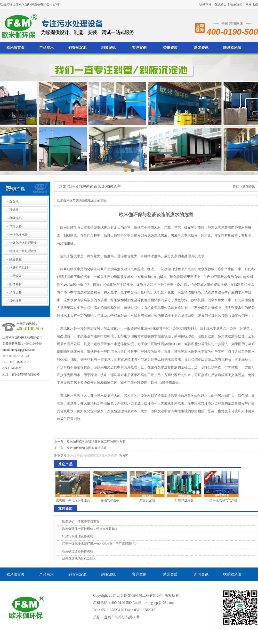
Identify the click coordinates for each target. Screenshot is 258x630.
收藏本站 (205, 4)
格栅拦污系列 (18, 267)
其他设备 (15, 300)
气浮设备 (15, 226)
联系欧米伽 (232, 48)
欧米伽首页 (15, 48)
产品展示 (46, 48)
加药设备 (15, 276)
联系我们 (236, 4)
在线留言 (220, 4)
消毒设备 (15, 292)
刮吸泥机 (108, 48)
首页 (236, 186)
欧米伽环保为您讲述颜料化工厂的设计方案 (96, 442)
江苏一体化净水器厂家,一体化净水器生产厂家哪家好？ (99, 544)
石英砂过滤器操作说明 (77, 551)
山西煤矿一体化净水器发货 (80, 521)
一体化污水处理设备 (23, 243)
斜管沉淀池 (77, 48)
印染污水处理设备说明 (77, 536)
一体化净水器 (18, 234)
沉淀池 (14, 201)
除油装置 (15, 259)
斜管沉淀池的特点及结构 (79, 559)
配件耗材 (15, 284)
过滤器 (14, 210)
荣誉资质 (170, 48)
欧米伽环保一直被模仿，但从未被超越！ (90, 529)
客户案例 (139, 48)
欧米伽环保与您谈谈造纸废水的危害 (92, 455)
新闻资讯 (201, 48)
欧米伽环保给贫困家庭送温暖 (87, 448)
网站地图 (251, 4)
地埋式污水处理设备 (23, 251)
